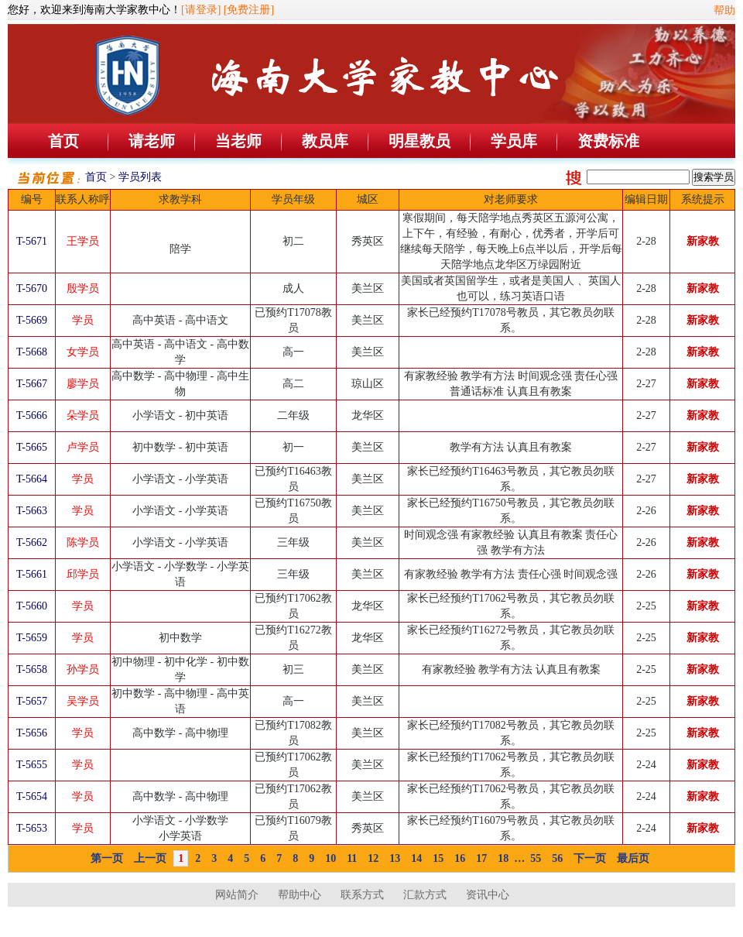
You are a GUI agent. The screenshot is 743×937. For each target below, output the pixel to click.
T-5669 (31, 320)
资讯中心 (487, 895)
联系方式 (362, 895)
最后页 (633, 858)
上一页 (150, 858)
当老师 (238, 140)
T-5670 (31, 288)
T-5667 (31, 384)
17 (481, 858)
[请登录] (201, 9)
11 (352, 858)
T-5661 (31, 574)
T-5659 (31, 638)
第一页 (107, 858)
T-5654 (31, 796)
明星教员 (419, 140)
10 (330, 858)
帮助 (724, 10)
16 (459, 858)
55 (535, 858)
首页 (63, 140)
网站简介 (237, 895)
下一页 (590, 858)
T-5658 (31, 669)
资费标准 (608, 140)
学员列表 (140, 177)
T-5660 (31, 606)
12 (373, 858)
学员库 (514, 140)
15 (438, 858)
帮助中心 (299, 895)
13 (394, 858)
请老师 (151, 140)
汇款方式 (425, 895)
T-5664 (31, 479)
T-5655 (31, 765)
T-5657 (31, 701)
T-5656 (31, 733)
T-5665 (31, 447)
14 (416, 858)
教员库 (325, 140)
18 (503, 858)
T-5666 (31, 415)
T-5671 (31, 241)
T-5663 (31, 511)
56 (557, 858)
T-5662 (31, 542)
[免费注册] (249, 9)
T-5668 (31, 352)
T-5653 (31, 828)
